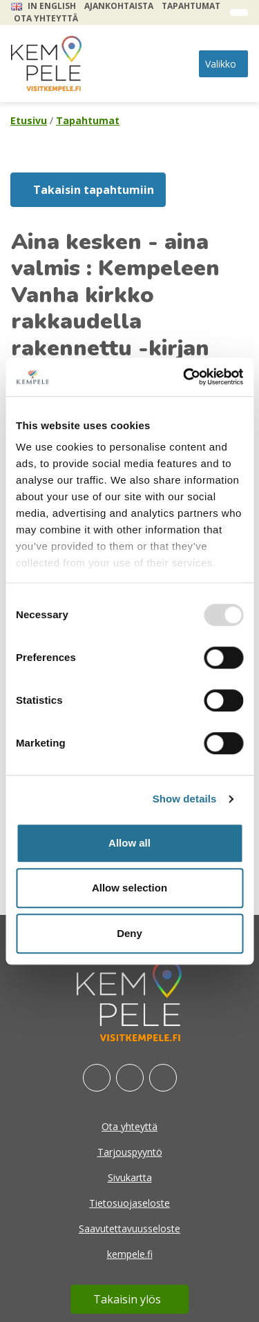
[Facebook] (97, 1078)
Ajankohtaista (118, 6)
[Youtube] (163, 1078)
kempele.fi (130, 1254)
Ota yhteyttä (46, 18)
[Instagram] (130, 1078)
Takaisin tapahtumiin (93, 189)
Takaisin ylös (127, 1299)
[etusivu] (46, 63)
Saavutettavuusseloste (129, 1228)
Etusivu (28, 120)
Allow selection (129, 888)
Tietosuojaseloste (129, 1203)
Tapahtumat (191, 6)
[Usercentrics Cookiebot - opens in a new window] (184, 377)
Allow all (129, 843)
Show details (185, 799)
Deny (129, 933)
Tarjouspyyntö (129, 1151)
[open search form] (239, 12)
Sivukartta (130, 1177)
